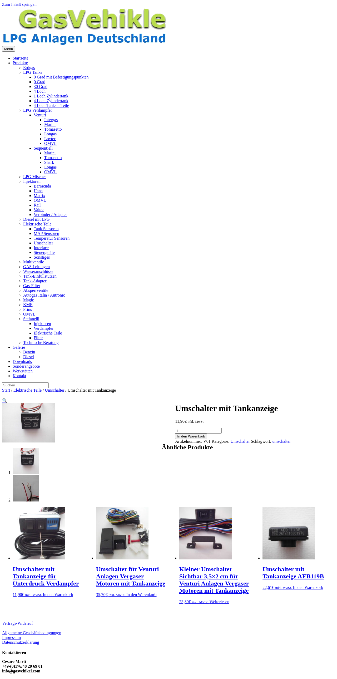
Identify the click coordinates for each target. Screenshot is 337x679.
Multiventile (33, 262)
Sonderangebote (26, 366)
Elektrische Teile (37, 224)
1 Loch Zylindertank (51, 96)
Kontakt (19, 375)
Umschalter (43, 243)
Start (6, 390)
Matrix (39, 195)
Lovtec (50, 138)
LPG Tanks (32, 72)
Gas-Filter (31, 285)
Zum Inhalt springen (19, 4)
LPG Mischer (34, 176)
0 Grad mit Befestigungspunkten (61, 77)
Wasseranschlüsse (38, 271)
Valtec (39, 210)
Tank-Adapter (35, 281)
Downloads (22, 361)
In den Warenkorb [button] (58, 594)
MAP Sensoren (46, 233)
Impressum (11, 637)
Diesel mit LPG (36, 219)
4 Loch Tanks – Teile (51, 105)
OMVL (50, 143)
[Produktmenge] (198, 431)
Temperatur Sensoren (52, 238)
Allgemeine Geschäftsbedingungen (31, 633)
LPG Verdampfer (37, 110)
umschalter (281, 441)
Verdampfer (44, 328)
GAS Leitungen (36, 266)
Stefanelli (31, 319)
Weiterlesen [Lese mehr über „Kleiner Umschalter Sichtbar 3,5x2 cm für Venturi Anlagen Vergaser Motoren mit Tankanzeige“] (219, 601)
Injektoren (32, 181)
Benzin (29, 352)
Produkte (20, 63)
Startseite (20, 58)
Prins (27, 309)
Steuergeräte (44, 252)
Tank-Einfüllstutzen (40, 276)
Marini (50, 124)
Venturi (40, 115)
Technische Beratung (40, 342)
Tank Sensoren (46, 229)
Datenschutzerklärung (20, 642)
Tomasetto (53, 129)
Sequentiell (43, 148)
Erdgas (29, 67)
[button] (4, 400)
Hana (38, 191)
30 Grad (40, 86)
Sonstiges (42, 257)
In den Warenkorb (191, 436)
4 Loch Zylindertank (51, 101)
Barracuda (42, 186)
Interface (41, 247)
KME (28, 304)
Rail (37, 205)
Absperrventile (35, 290)
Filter (38, 338)
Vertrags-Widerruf (17, 623)
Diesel (28, 357)
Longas (50, 134)
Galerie (19, 347)
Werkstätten (23, 371)
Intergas (51, 119)
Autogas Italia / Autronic (44, 295)
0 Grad (39, 82)
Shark (49, 162)
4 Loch (40, 91)
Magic (28, 300)
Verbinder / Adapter (50, 214)
